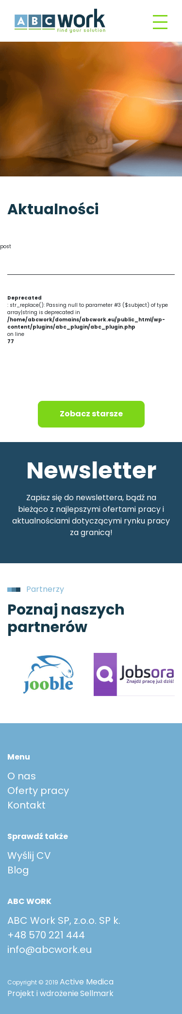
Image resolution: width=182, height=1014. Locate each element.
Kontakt (26, 805)
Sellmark (97, 993)
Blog (18, 870)
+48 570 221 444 (46, 935)
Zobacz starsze (91, 413)
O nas (21, 776)
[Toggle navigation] (160, 21)
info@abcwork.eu (49, 949)
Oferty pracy (38, 790)
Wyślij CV (29, 855)
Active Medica (87, 981)
